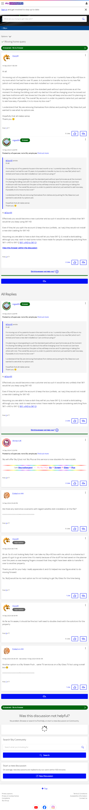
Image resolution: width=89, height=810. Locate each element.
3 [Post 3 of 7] (6, 478)
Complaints (6, 798)
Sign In (86, 4)
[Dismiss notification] (86, 10)
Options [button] (4, 36)
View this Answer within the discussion (19, 248)
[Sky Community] (14, 3)
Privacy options (7, 794)
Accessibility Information (78, 796)
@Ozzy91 (9, 161)
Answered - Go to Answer (44, 48)
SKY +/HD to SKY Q (28, 242)
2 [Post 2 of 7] (6, 257)
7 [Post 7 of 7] (6, 682)
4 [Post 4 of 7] (6, 523)
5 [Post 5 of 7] (6, 590)
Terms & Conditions (80, 794)
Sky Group (5, 800)
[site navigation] (2, 3)
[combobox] (40, 19)
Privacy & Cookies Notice (10, 796)
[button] (85, 55)
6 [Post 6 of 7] (6, 633)
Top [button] (45, 788)
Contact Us (83, 798)
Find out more (43, 153)
